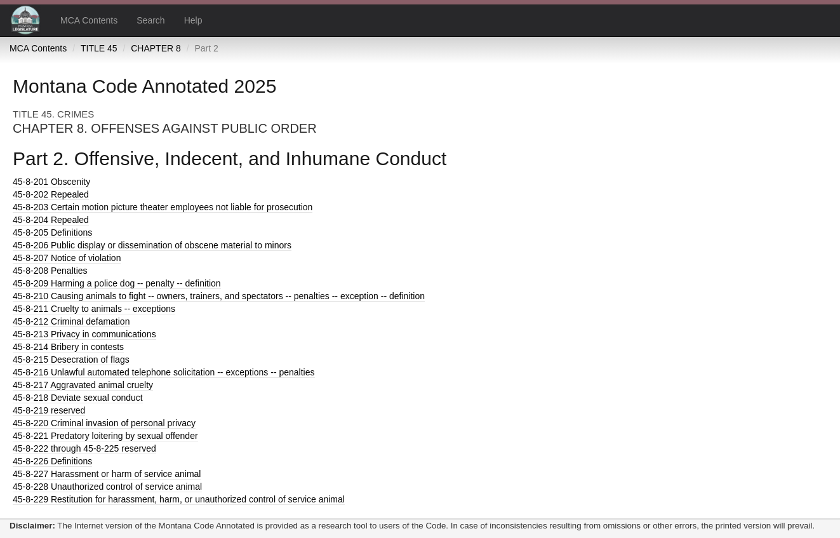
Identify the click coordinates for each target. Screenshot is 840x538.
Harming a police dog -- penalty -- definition (117, 283)
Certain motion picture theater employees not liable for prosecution (162, 207)
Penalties (50, 271)
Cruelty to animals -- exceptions (94, 309)
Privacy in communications (84, 334)
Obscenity (51, 182)
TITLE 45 (99, 48)
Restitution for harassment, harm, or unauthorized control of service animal (179, 499)
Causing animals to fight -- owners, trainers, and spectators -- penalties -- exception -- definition (219, 296)
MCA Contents (88, 20)
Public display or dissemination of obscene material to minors (152, 245)
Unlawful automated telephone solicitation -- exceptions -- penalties (164, 372)
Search (150, 20)
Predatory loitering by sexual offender (105, 436)
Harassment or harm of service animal (107, 474)
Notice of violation (67, 258)
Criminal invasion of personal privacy (104, 423)
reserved (49, 410)
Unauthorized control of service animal (107, 486)
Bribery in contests (68, 347)
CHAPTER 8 (156, 48)
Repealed (51, 194)
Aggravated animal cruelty (83, 385)
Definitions (52, 232)
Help (193, 20)
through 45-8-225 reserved (84, 448)
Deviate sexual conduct (78, 398)
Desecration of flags (71, 359)
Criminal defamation (71, 321)
